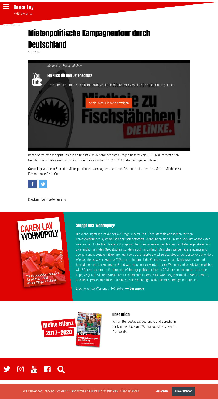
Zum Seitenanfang (54, 199)
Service (6, 25)
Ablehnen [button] (162, 391)
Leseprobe (137, 288)
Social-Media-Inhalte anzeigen (109, 103)
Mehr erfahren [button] (129, 391)
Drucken (33, 199)
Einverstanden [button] (183, 391)
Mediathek (15, 25)
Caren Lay (24, 7)
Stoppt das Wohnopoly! (95, 225)
